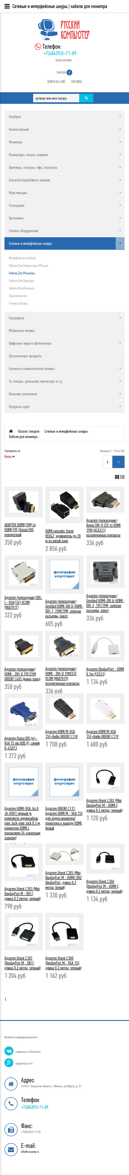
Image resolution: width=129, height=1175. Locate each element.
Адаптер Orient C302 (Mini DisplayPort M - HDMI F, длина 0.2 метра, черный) (104, 805)
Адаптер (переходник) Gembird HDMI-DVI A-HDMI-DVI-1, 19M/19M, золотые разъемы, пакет (64, 609)
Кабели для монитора (22, 273)
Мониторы (15, 142)
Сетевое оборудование (23, 230)
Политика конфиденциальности (20, 1037)
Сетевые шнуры (18, 303)
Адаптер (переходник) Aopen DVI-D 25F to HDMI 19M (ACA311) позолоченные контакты (103, 528)
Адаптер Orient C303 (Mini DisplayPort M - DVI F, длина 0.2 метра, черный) (22, 893)
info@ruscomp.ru (30, 1152)
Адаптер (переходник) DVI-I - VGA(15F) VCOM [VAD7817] (23, 602)
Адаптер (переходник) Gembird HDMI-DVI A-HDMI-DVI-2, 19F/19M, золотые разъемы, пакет (105, 603)
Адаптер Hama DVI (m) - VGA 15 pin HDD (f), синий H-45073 (22, 743)
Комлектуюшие (19, 129)
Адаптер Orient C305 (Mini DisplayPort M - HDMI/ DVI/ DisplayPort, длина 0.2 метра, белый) (63, 880)
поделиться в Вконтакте (28, 1052)
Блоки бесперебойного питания (29, 180)
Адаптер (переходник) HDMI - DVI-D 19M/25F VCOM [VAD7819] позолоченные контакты (62, 676)
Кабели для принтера (21, 280)
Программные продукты (25, 356)
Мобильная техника (22, 330)
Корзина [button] (76, 81)
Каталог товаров (28, 431)
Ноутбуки (15, 116)
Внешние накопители (23, 394)
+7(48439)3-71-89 (60, 53)
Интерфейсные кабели (22, 258)
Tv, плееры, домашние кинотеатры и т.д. (36, 381)
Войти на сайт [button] (56, 81)
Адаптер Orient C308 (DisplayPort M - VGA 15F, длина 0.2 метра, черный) (63, 963)
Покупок (64, 72)
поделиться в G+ (24, 1063)
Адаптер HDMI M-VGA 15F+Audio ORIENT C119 (102, 734)
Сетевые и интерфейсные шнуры (30, 243)
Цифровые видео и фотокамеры (30, 343)
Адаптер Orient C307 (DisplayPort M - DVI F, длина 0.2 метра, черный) (22, 963)
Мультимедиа (18, 192)
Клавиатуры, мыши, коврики (28, 154)
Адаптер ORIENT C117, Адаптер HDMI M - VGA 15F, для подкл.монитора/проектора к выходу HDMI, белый (64, 818)
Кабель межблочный (21, 288)
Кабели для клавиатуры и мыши (28, 265)
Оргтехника (16, 218)
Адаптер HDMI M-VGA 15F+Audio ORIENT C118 (61, 734)
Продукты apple (19, 406)
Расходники (16, 205)
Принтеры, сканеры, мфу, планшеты (33, 167)
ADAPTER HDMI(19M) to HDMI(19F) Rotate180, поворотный (20, 529)
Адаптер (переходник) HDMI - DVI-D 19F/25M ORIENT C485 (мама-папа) (22, 674)
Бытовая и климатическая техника (31, 368)
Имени (7, 456)
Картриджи (16, 317)
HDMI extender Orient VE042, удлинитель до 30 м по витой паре (63, 535)
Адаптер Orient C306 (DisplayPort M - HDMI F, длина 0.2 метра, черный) (104, 886)
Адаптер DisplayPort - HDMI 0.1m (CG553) (105, 672)
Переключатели (18, 295)
